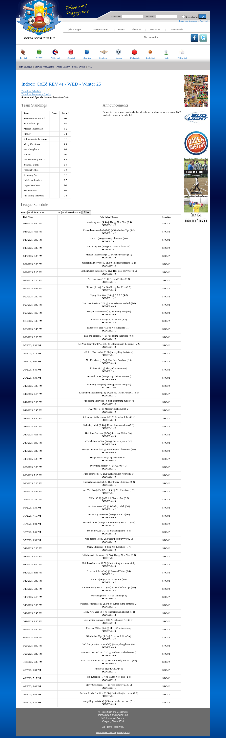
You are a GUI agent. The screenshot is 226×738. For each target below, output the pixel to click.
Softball (37, 52)
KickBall (69, 52)
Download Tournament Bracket (36, 94)
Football (21, 52)
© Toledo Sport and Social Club (113, 712)
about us (136, 29)
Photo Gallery (63, 66)
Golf (164, 52)
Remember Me (191, 17)
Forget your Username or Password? (193, 21)
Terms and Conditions (106, 732)
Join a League (25, 66)
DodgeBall (133, 52)
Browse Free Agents (44, 66)
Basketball (149, 52)
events (121, 29)
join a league (74, 29)
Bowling (85, 52)
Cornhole (101, 52)
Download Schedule (31, 91)
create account (101, 29)
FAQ (90, 66)
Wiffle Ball (180, 52)
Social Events (78, 66)
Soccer (116, 52)
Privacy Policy (123, 732)
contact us (155, 29)
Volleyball (54, 52)
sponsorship (177, 29)
